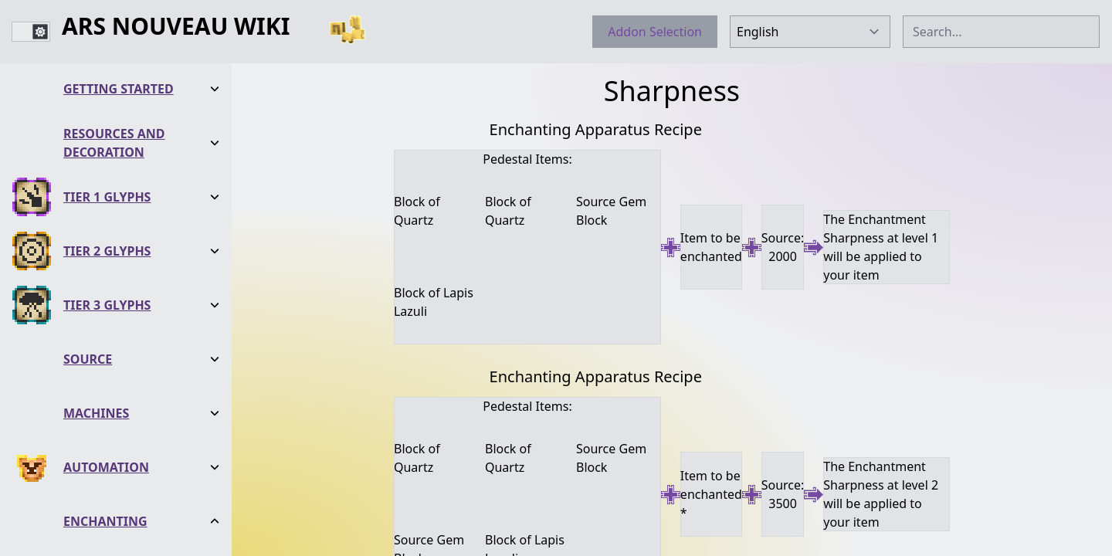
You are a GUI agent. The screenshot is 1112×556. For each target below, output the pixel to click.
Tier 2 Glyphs (107, 127)
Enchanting (105, 397)
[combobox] (1001, 31)
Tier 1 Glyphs (107, 73)
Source (87, 235)
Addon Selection (655, 31)
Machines (96, 289)
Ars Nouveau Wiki (176, 27)
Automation (106, 343)
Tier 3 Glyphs (107, 181)
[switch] (30, 31)
